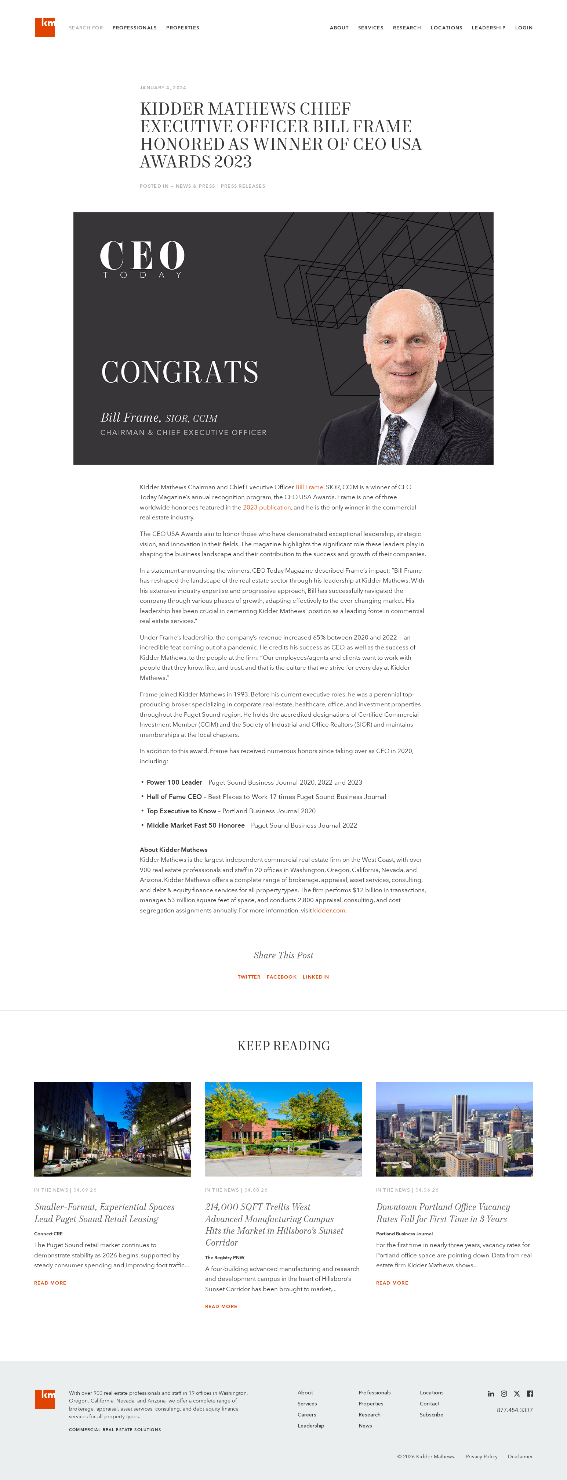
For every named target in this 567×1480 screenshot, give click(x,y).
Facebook (282, 977)
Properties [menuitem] (371, 1404)
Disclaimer (520, 1456)
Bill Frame (309, 487)
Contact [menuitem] (430, 1404)
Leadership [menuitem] (311, 1426)
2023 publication (267, 507)
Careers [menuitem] (307, 1415)
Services (371, 27)
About (339, 27)
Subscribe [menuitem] (431, 1415)
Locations (447, 27)
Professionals (135, 27)
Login (524, 27)
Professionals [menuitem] (375, 1393)
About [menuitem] (305, 1393)
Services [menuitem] (307, 1404)
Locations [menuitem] (432, 1393)
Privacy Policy (482, 1456)
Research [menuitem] (370, 1415)
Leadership (489, 27)
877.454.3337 (515, 1410)
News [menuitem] (365, 1426)
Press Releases (243, 186)
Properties (182, 27)
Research (407, 27)
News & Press (195, 186)
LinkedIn (316, 977)
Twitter (249, 977)
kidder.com (329, 910)
